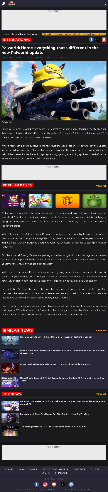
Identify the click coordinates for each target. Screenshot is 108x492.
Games (45, 473)
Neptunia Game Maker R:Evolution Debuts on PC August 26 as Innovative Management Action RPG (62, 402)
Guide (95, 469)
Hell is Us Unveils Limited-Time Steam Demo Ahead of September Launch (56, 337)
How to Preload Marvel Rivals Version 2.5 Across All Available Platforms (55, 364)
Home (9, 469)
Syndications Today (82, 489)
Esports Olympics (55, 469)
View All (101, 186)
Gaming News (27, 469)
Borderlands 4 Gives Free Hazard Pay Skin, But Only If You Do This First (54, 414)
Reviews (79, 469)
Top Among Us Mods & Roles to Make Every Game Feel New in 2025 (53, 427)
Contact (61, 473)
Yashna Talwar (8, 57)
